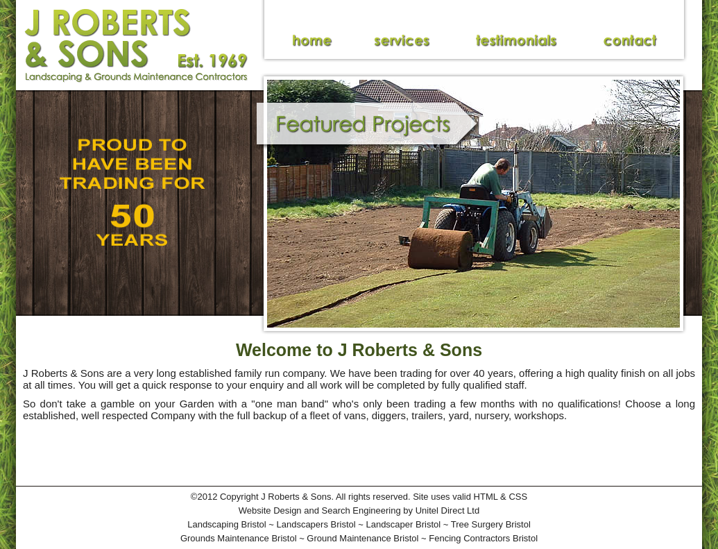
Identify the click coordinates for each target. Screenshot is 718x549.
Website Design (270, 510)
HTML (486, 496)
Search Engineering (361, 510)
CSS (517, 496)
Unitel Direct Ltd (447, 510)
